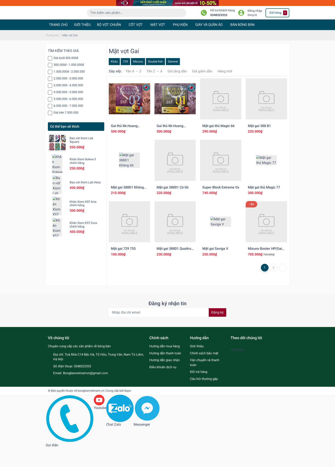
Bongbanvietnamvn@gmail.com (85, 392)
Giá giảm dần (202, 90)
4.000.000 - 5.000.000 (68, 111)
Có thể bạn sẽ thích (64, 146)
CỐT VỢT (136, 44)
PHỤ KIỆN (180, 44)
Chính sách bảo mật (204, 372)
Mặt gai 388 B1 (259, 145)
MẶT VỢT (157, 44)
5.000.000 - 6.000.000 (68, 118)
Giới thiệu (197, 365)
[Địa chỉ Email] (167, 331)
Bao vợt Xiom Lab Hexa (85, 201)
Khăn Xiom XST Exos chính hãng (83, 243)
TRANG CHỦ (58, 44)
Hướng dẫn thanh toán (165, 372)
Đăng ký (252, 26)
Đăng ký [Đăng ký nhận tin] (217, 332)
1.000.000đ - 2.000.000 (69, 90)
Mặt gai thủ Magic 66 (218, 145)
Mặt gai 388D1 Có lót (172, 206)
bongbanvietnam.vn (91, 410)
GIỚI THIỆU (82, 44)
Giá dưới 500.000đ (66, 77)
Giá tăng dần (177, 90)
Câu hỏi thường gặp (204, 398)
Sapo (127, 410)
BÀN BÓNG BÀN (242, 44)
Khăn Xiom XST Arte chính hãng (83, 222)
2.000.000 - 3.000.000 (68, 97)
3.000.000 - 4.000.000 (68, 104)
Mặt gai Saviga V (215, 268)
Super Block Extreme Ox (220, 206)
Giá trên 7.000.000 (66, 131)
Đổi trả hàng (198, 391)
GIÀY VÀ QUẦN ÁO (209, 44)
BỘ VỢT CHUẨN (109, 44)
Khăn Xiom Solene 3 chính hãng (83, 180)
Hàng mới (224, 90)
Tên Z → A (154, 90)
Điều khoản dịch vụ (162, 386)
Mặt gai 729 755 (123, 268)
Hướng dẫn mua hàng (164, 365)
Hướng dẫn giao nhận (164, 379)
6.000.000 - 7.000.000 (68, 125)
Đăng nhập (255, 23)
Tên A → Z (133, 90)
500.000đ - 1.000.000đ (69, 84)
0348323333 (218, 27)
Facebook (238, 369)
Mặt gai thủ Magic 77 (264, 206)
